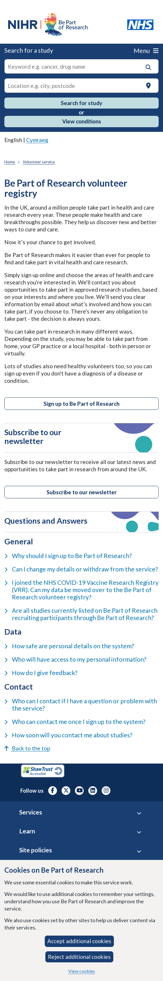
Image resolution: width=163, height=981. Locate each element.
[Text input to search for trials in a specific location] (81, 85)
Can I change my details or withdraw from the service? (81, 569)
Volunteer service (39, 161)
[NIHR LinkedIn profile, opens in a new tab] (93, 791)
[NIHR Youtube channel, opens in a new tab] (79, 791)
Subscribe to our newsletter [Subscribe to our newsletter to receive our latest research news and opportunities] (81, 492)
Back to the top (27, 748)
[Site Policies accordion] (139, 851)
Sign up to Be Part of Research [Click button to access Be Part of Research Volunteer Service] (81, 403)
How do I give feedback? (40, 672)
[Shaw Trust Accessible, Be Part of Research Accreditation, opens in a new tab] (42, 772)
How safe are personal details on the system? (69, 645)
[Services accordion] (139, 813)
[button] (148, 67)
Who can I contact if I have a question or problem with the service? (80, 704)
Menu (146, 50)
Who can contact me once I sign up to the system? (74, 721)
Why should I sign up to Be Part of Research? (68, 555)
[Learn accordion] (139, 832)
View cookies (81, 971)
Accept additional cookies (79, 941)
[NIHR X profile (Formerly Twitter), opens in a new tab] (66, 791)
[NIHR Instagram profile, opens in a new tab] (106, 791)
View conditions (81, 121)
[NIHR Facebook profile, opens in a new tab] (52, 791)
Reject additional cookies (79, 956)
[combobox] (81, 66)
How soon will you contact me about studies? (68, 735)
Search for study (81, 103)
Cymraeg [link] (37, 140)
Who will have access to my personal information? (75, 659)
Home (9, 161)
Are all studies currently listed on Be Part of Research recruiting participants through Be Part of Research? (80, 614)
